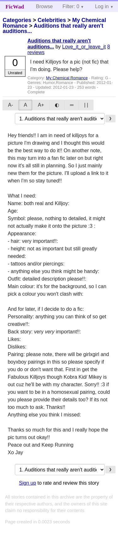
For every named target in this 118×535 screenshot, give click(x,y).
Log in (102, 6)
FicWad (15, 6)
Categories (17, 20)
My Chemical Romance (66, 77)
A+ (41, 105)
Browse (44, 6)
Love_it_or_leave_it (84, 46)
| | (86, 105)
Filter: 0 (71, 6)
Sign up (27, 483)
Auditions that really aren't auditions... (53, 29)
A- (10, 105)
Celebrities (51, 20)
